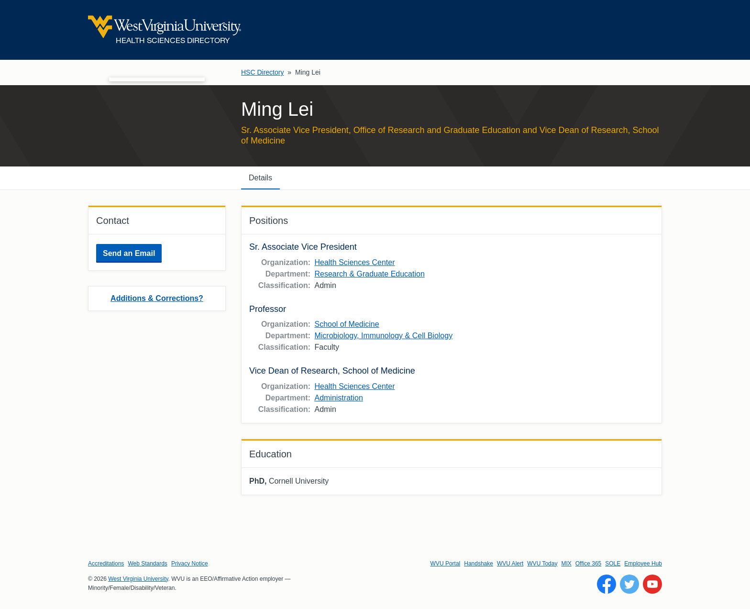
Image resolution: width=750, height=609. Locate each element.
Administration (338, 398)
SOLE (612, 563)
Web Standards (147, 563)
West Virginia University (138, 579)
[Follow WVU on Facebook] (606, 584)
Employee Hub (643, 563)
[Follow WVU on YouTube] (652, 584)
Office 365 (588, 563)
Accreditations (106, 563)
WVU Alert (510, 563)
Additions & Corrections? (156, 298)
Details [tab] (260, 178)
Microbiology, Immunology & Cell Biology (383, 336)
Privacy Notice (189, 563)
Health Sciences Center (354, 262)
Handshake (478, 563)
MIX (566, 563)
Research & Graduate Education (369, 274)
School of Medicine (346, 324)
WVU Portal (445, 563)
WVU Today (542, 563)
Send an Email (129, 253)
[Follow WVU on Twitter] (629, 584)
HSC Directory (262, 72)
